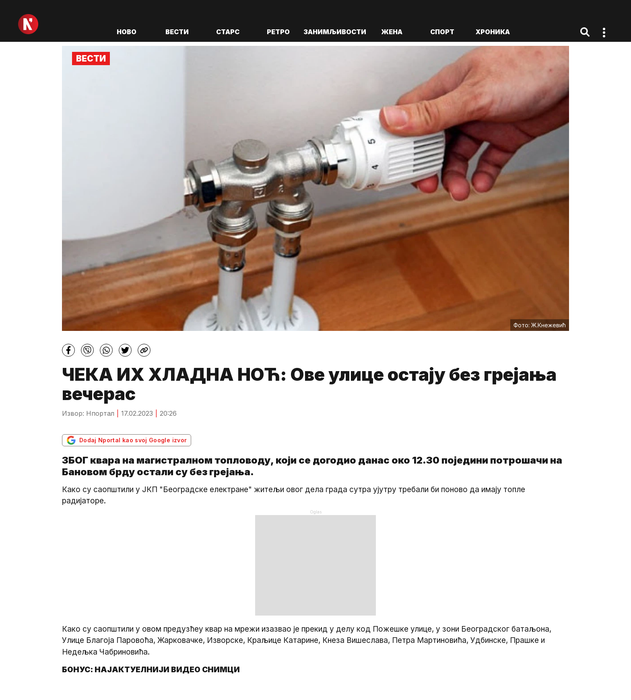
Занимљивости (334, 32)
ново (126, 32)
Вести (177, 32)
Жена (391, 32)
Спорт (442, 32)
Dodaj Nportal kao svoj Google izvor (126, 440)
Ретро (278, 32)
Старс (227, 32)
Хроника (493, 32)
